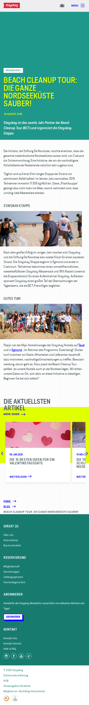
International (11, 540)
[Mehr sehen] (36, 414)
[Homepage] (15, 7)
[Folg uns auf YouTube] (21, 656)
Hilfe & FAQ (10, 649)
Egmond (17, 350)
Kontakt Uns (10, 638)
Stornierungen (11, 572)
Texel (81, 345)
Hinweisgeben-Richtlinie (17, 686)
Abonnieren (13, 616)
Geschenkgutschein (14, 582)
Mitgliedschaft (12, 566)
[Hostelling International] (7, 700)
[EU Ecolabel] (16, 700)
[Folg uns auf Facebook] (14, 656)
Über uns (8, 535)
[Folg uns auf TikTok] (28, 656)
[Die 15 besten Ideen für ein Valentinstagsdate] (37, 452)
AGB (6, 680)
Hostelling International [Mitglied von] (32, 691)
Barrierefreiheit (12, 545)
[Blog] (7, 506)
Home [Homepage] (7, 501)
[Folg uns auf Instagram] (6, 656)
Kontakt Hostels (12, 643)
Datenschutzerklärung (16, 675)
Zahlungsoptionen (13, 577)
